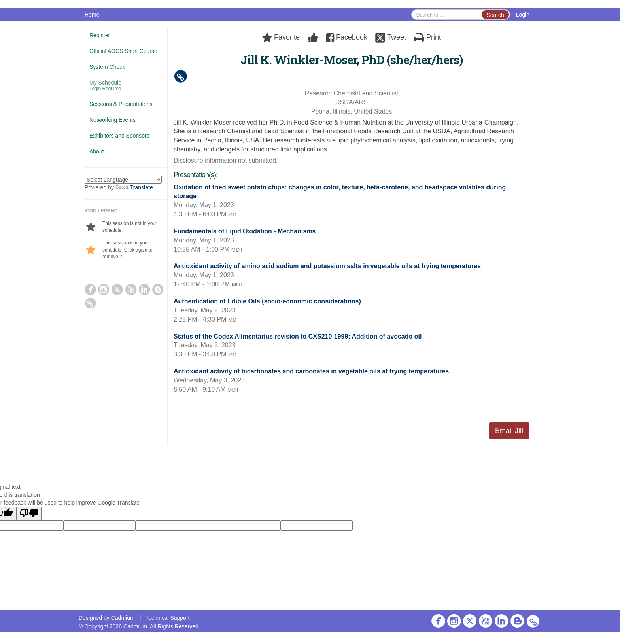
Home (92, 14)
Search (495, 15)
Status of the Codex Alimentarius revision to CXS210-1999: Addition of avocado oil (298, 336)
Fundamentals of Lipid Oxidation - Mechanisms (245, 231)
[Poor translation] (29, 513)
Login (522, 14)
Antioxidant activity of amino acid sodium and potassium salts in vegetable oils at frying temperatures (327, 266)
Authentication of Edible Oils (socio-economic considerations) (267, 301)
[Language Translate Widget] (123, 180)
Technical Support (167, 618)
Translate (134, 187)
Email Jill (509, 431)
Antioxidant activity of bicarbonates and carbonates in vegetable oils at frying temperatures (311, 371)
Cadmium (123, 618)
